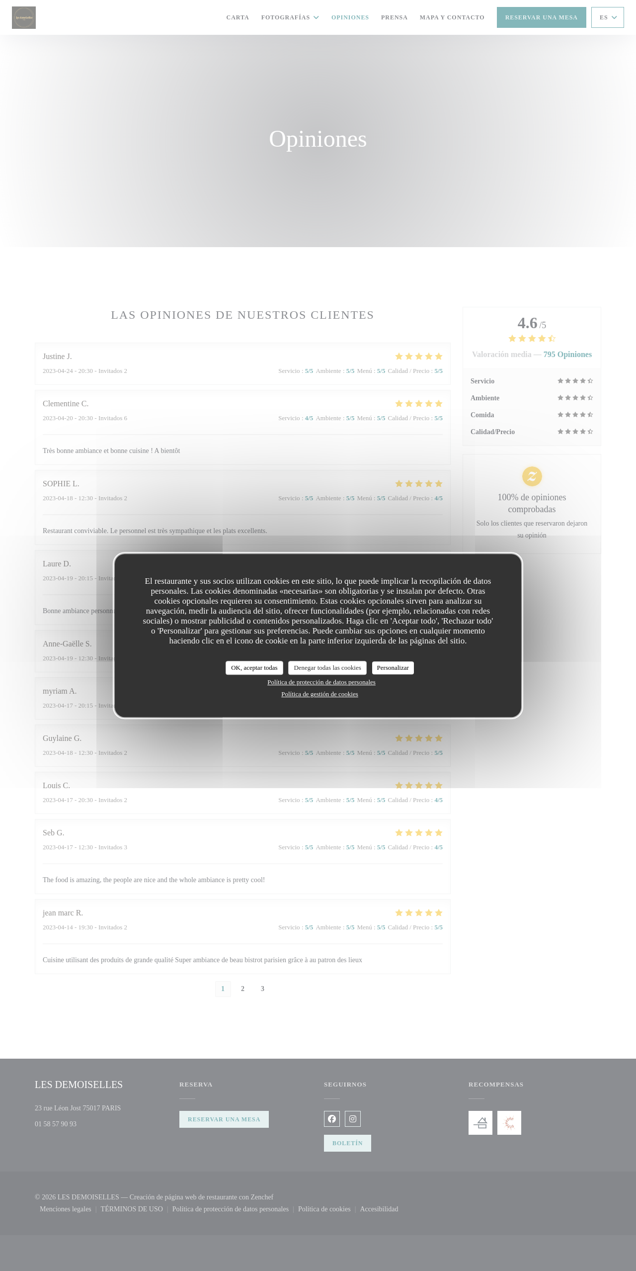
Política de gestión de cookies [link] (319, 694)
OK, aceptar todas (254, 667)
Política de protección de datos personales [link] (321, 682)
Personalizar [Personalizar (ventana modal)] (393, 667)
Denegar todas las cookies (327, 667)
